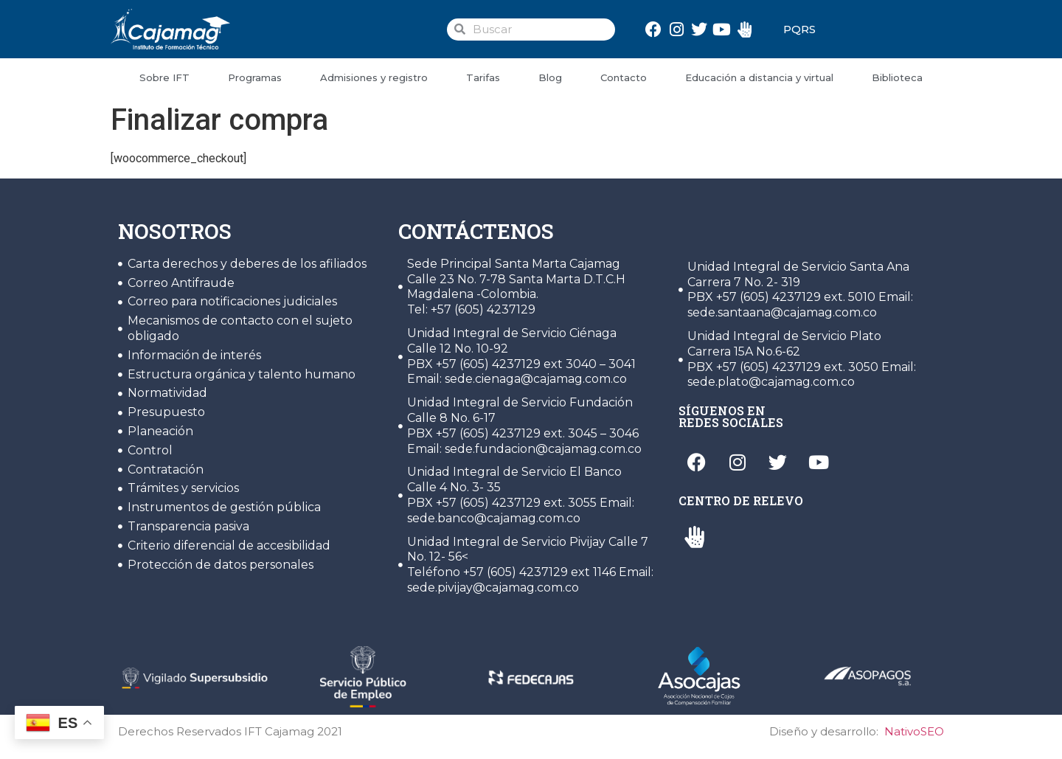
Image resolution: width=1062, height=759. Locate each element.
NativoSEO (914, 731)
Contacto (623, 77)
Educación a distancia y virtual (759, 77)
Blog (550, 77)
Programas (255, 77)
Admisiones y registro (374, 77)
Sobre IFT (164, 77)
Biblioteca (897, 77)
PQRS (799, 29)
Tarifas (483, 77)
